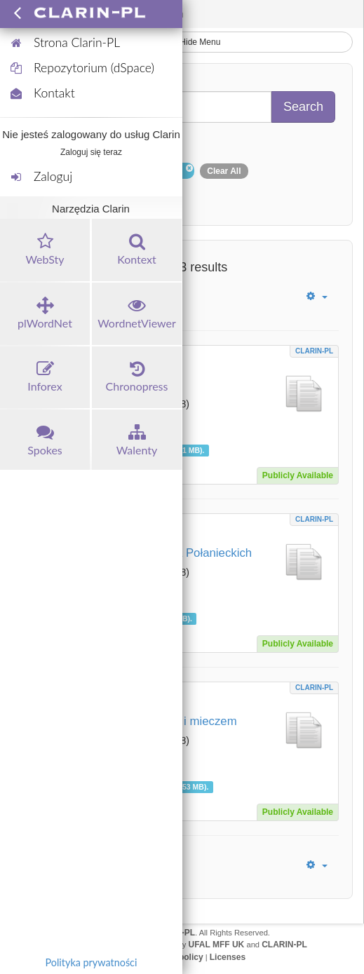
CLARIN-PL (314, 351)
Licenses (227, 957)
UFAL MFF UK (217, 944)
